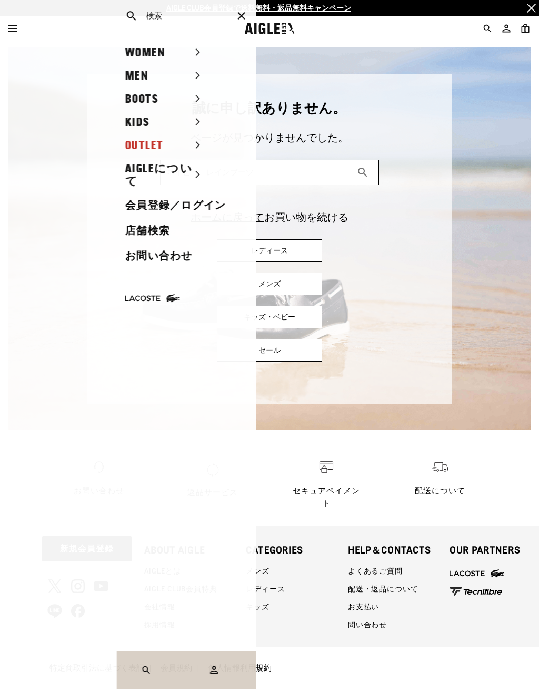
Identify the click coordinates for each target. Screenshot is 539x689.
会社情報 (159, 607)
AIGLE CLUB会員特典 (180, 589)
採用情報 (159, 624)
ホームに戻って (227, 217)
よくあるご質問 (375, 571)
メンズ (258, 571)
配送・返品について (383, 589)
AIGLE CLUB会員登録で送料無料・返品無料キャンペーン (258, 8)
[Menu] (12, 28)
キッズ (258, 607)
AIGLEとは (162, 571)
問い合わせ (367, 624)
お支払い (363, 607)
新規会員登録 (87, 549)
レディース (265, 589)
